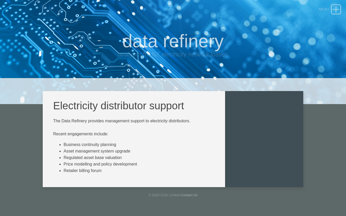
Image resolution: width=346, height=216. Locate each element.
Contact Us (189, 195)
